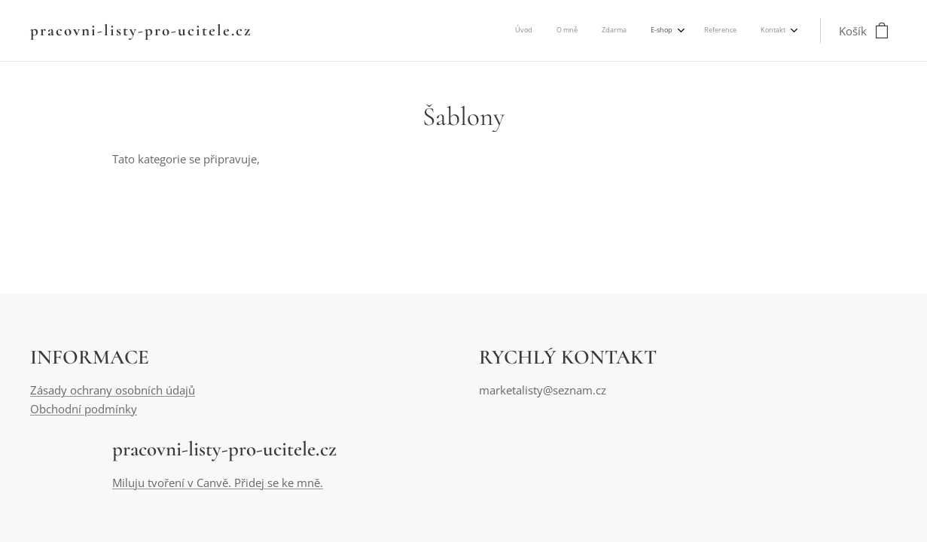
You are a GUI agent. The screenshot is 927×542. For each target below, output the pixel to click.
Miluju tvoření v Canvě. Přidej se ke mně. (217, 482)
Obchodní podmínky (83, 408)
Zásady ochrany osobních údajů (112, 390)
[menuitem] (661, 31)
